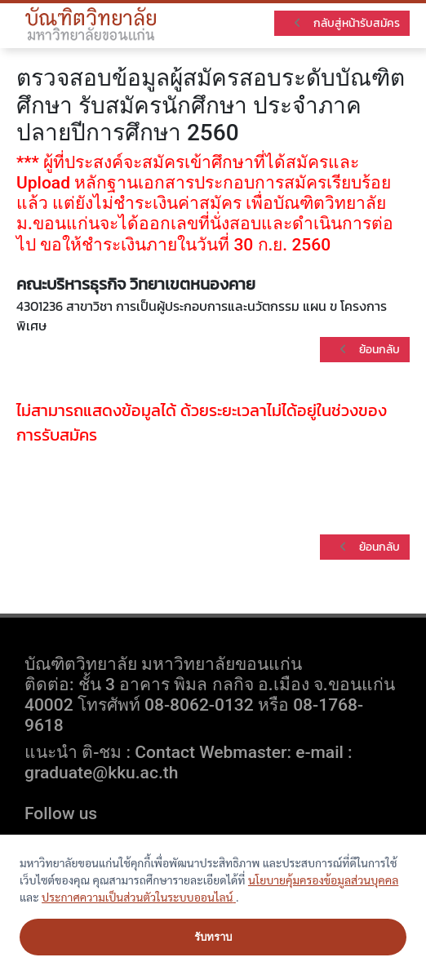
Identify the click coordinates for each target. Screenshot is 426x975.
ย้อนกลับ (368, 349)
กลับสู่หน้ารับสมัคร (346, 23)
